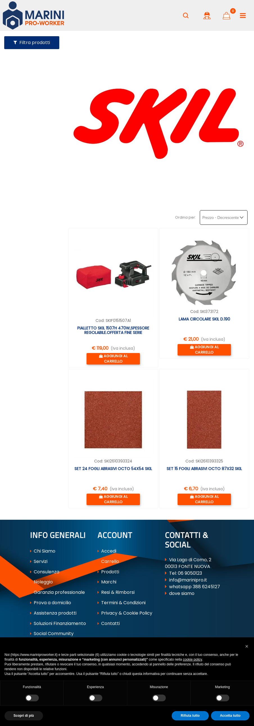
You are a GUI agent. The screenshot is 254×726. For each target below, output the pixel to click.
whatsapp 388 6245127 (194, 587)
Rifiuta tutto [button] (190, 716)
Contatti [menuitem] (108, 623)
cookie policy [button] (192, 659)
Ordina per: (185, 217)
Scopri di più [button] (23, 716)
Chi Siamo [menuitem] (42, 551)
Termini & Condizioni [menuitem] (121, 603)
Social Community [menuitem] (52, 634)
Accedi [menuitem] (106, 551)
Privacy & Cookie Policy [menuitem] (124, 613)
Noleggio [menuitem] (41, 582)
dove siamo (181, 593)
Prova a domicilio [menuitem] (50, 603)
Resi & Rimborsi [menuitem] (116, 592)
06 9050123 (190, 573)
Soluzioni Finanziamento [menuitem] (58, 623)
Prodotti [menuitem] (108, 572)
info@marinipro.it (188, 580)
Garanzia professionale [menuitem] (57, 592)
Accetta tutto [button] (230, 716)
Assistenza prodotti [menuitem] (53, 613)
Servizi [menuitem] (38, 561)
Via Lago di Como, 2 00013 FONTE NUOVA (188, 563)
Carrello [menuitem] (108, 561)
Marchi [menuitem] (106, 582)
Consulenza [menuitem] (44, 572)
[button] (246, 645)
